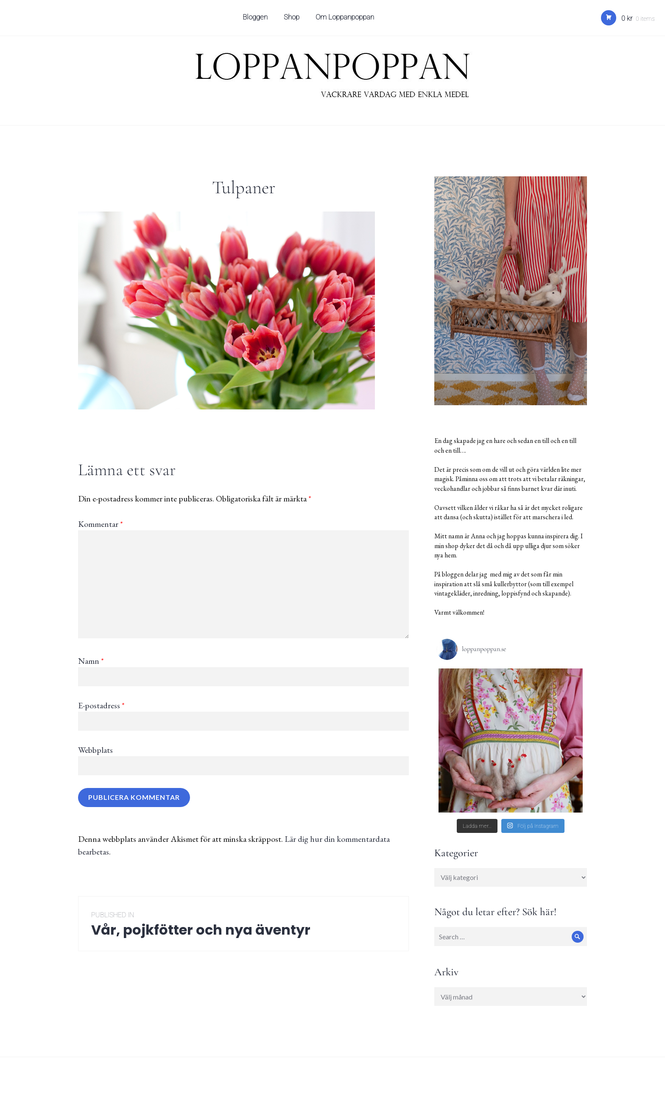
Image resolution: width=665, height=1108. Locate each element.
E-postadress (101, 705)
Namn (91, 660)
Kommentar (100, 523)
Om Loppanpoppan (346, 19)
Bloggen (256, 19)
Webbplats (95, 749)
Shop (293, 19)
